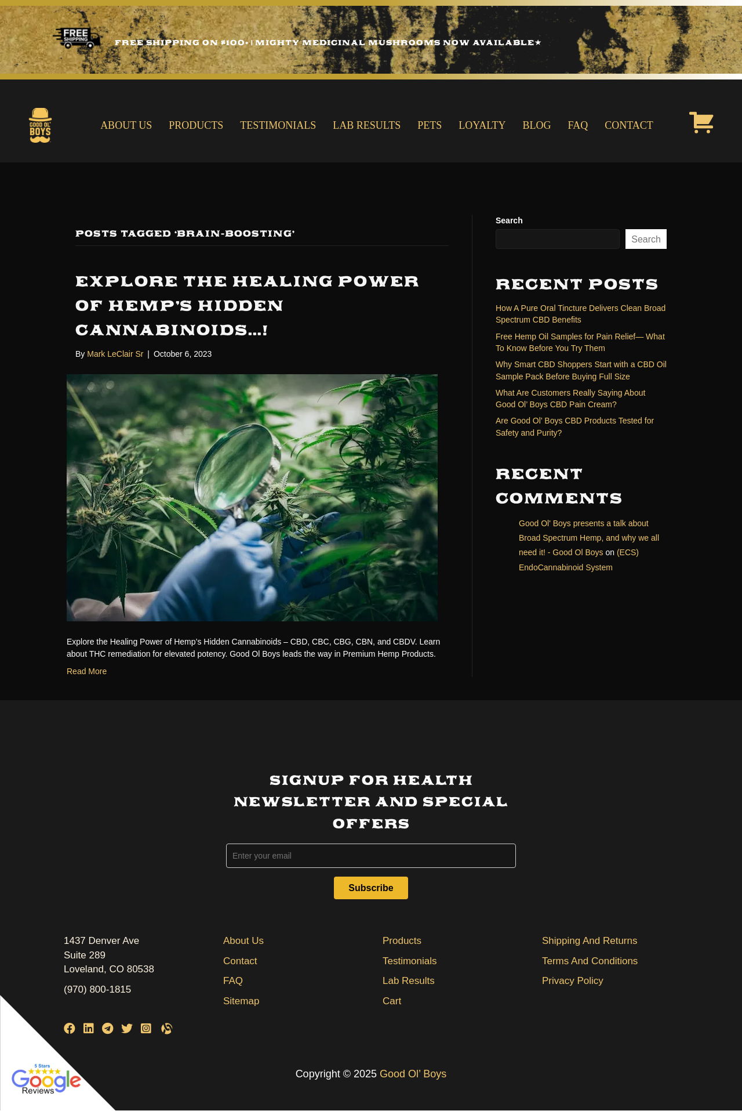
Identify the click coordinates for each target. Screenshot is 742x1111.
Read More (87, 671)
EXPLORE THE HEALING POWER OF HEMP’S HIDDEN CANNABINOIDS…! (247, 306)
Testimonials (278, 125)
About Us (126, 125)
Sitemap (241, 1001)
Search (509, 220)
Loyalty (482, 125)
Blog (537, 125)
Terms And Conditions (590, 961)
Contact (629, 125)
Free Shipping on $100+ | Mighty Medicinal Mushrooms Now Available (328, 42)
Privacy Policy (572, 980)
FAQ (578, 125)
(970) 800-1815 (97, 989)
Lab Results (367, 125)
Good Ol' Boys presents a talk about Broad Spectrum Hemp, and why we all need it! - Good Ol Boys (589, 538)
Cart (392, 1001)
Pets (429, 125)
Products (196, 125)
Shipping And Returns (589, 940)
